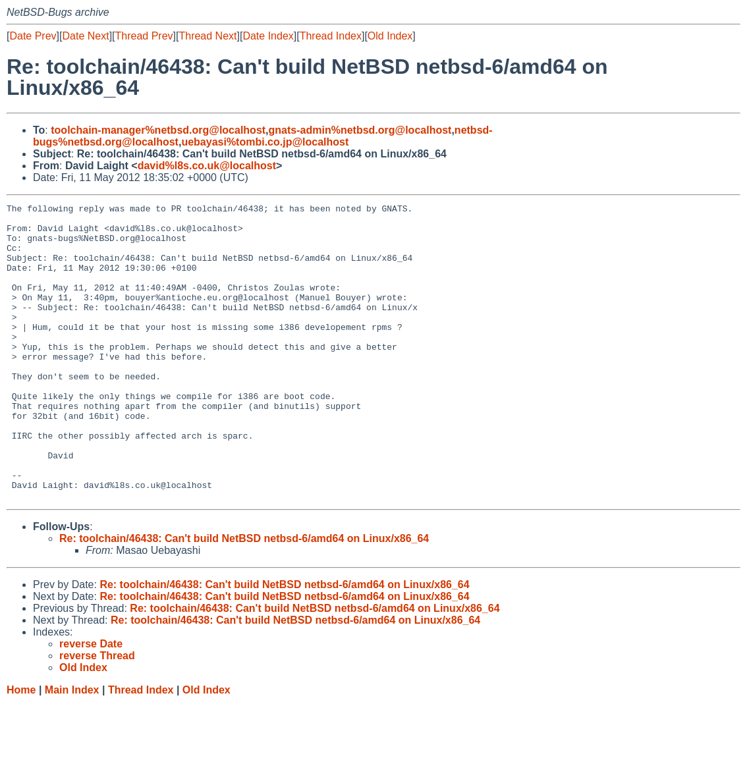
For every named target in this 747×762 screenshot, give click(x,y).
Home (21, 749)
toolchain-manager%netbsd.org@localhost (158, 130)
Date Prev (32, 35)
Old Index (390, 35)
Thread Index (331, 35)
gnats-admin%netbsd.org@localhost (360, 130)
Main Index (72, 749)
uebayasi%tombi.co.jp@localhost (264, 142)
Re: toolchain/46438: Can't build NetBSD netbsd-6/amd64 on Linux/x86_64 (244, 597)
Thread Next (207, 35)
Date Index (267, 35)
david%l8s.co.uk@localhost (207, 165)
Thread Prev (144, 35)
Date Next (85, 35)
